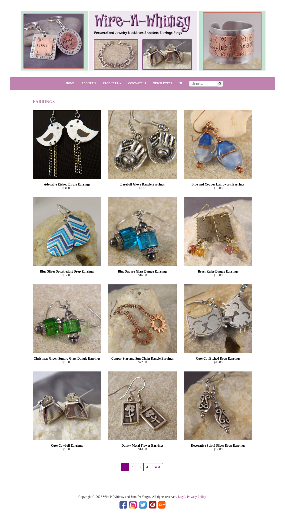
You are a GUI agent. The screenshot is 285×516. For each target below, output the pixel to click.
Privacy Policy (196, 497)
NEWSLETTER (162, 83)
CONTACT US (137, 83)
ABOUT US (89, 83)
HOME (70, 83)
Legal (181, 497)
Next (157, 467)
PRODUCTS (112, 83)
